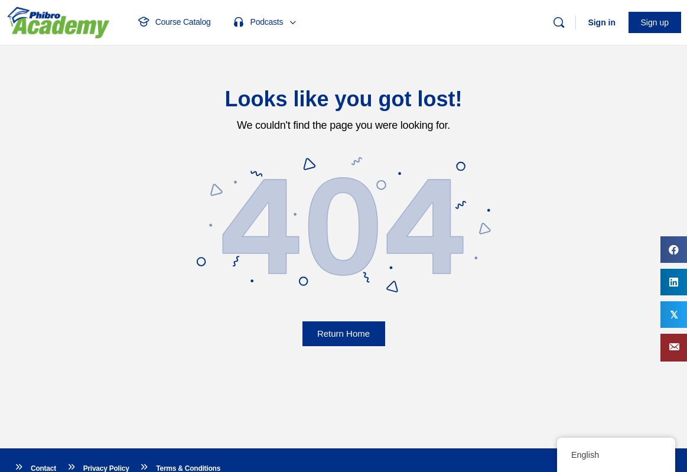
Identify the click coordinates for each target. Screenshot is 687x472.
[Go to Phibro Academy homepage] (58, 21)
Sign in (602, 22)
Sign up (655, 22)
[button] (673, 348)
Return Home (343, 333)
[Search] (559, 22)
